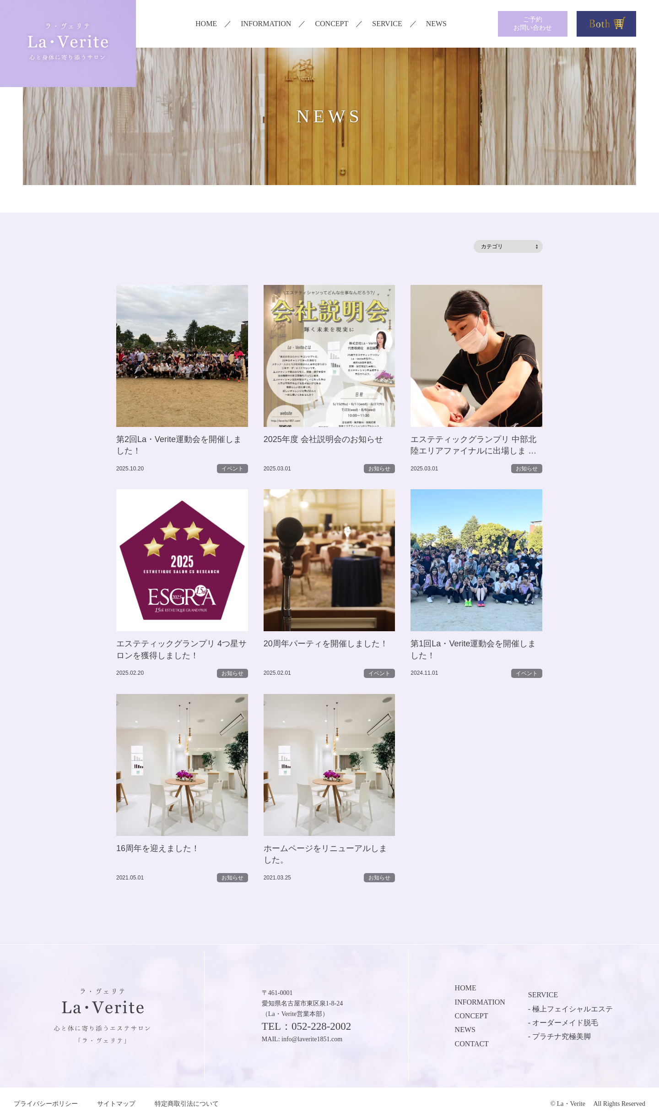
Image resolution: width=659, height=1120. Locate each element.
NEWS (436, 23)
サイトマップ (116, 1103)
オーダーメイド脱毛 (565, 1023)
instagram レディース (464, 24)
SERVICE (387, 23)
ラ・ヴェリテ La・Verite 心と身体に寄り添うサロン (68, 43)
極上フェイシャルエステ (572, 1009)
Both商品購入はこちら (606, 24)
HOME (206, 23)
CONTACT (472, 1044)
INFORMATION (266, 23)
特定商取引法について (187, 1103)
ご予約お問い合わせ (532, 23)
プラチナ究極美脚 (561, 1036)
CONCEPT (331, 23)
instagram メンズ (480, 24)
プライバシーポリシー (46, 1103)
